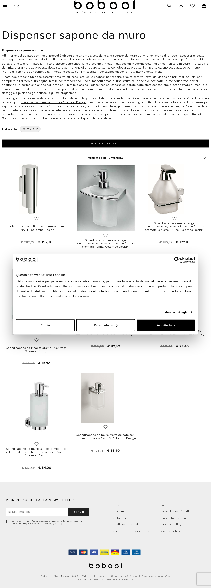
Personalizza (105, 325)
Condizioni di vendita (127, 523)
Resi (164, 504)
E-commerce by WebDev (156, 575)
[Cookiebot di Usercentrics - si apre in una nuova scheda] (177, 260)
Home (116, 504)
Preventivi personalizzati (178, 517)
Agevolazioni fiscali (175, 510)
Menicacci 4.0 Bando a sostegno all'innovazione (105, 578)
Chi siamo (119, 510)
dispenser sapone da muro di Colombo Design (53, 101)
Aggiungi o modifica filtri (106, 142)
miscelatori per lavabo (99, 70)
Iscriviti (78, 510)
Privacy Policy (30, 520)
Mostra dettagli (175, 312)
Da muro (30, 127)
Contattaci (119, 517)
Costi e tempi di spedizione (131, 530)
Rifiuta (45, 325)
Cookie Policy (170, 530)
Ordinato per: (147, 157)
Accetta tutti (166, 325)
